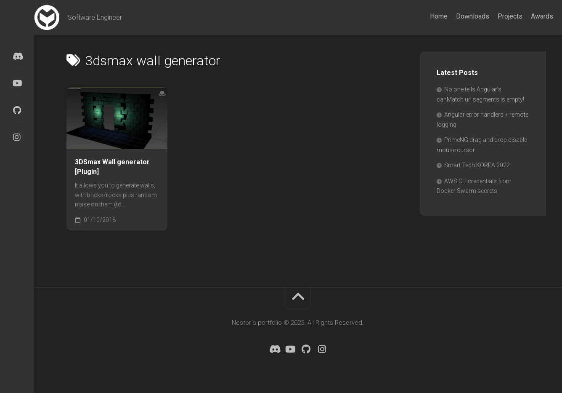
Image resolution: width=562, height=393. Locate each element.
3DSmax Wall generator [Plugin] (112, 167)
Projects (493, 16)
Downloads (456, 16)
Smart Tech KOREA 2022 (477, 165)
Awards (525, 16)
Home (422, 16)
